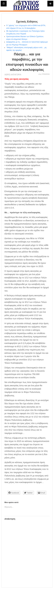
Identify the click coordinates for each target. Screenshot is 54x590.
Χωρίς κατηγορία (12, 74)
